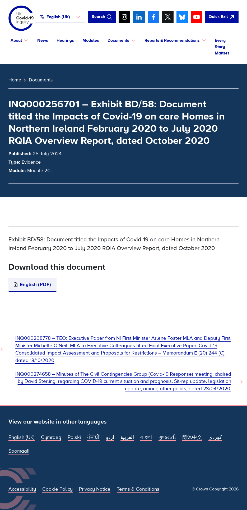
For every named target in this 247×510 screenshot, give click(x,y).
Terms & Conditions (138, 489)
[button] (60, 17)
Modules (90, 40)
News (42, 40)
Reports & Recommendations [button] (172, 40)
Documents (41, 80)
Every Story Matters (222, 47)
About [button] (16, 40)
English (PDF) (35, 285)
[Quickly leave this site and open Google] (222, 17)
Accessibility (22, 489)
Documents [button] (118, 40)
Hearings (65, 40)
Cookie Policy (57, 489)
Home (14, 80)
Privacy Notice (94, 489)
